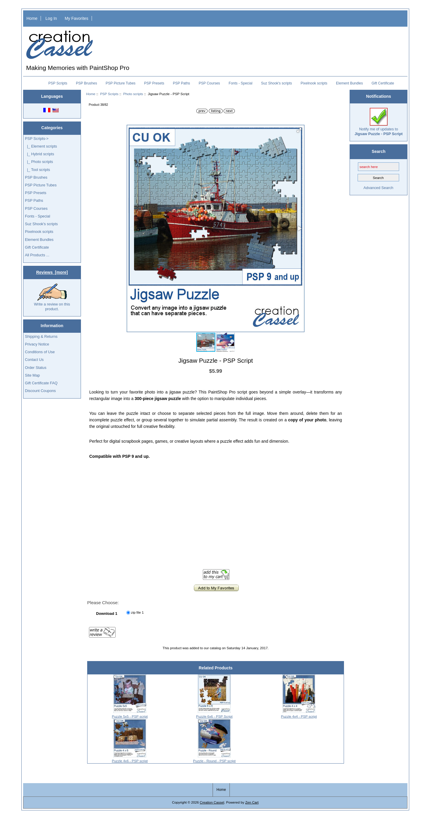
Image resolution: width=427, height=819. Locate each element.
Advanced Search (378, 187)
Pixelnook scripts (314, 83)
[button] (299, 130)
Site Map (32, 375)
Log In (51, 18)
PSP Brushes (86, 83)
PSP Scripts (109, 94)
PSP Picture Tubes (121, 83)
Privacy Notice (37, 344)
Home (31, 18)
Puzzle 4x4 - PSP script (299, 716)
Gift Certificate (383, 83)
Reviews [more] (52, 272)
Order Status (35, 367)
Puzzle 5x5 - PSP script (130, 716)
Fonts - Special (240, 83)
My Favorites (76, 18)
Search (378, 151)
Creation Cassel (212, 802)
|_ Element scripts (41, 146)
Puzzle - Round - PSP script (214, 761)
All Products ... (37, 255)
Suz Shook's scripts (276, 83)
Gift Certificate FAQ (41, 383)
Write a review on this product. (52, 297)
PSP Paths (181, 83)
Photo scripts (133, 94)
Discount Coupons (40, 390)
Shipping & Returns (41, 336)
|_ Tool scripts (37, 169)
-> (37, 138)
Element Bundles (349, 83)
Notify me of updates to (379, 122)
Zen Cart (252, 802)
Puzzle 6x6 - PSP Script (214, 716)
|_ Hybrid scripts (39, 154)
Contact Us (34, 359)
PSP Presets (154, 83)
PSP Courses (209, 83)
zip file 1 (137, 612)
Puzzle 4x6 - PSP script (130, 761)
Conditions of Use (40, 352)
